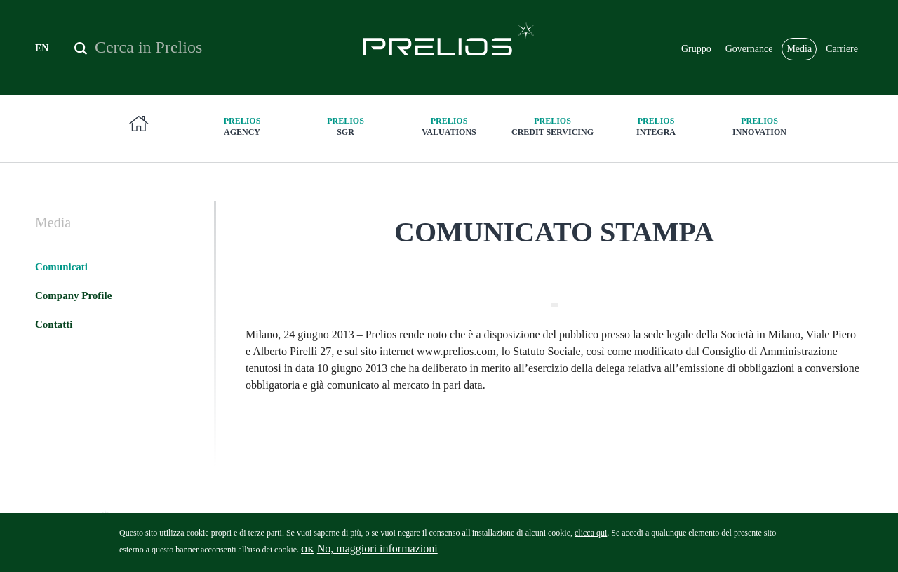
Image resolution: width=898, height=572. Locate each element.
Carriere (842, 49)
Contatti (53, 324)
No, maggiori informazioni (377, 553)
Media (799, 49)
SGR (346, 126)
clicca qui (591, 538)
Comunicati (61, 266)
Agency (242, 126)
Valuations (449, 126)
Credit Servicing (553, 126)
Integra (656, 126)
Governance (749, 49)
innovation (760, 126)
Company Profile (73, 295)
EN (41, 48)
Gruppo (696, 49)
